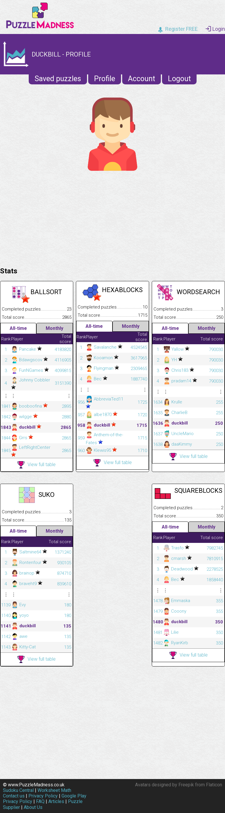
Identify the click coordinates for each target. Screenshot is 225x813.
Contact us (14, 796)
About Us (33, 807)
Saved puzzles (58, 78)
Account (141, 78)
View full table (36, 464)
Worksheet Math (54, 790)
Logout (179, 78)
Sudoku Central (18, 790)
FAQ (40, 801)
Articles (56, 801)
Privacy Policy (43, 796)
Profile (104, 78)
